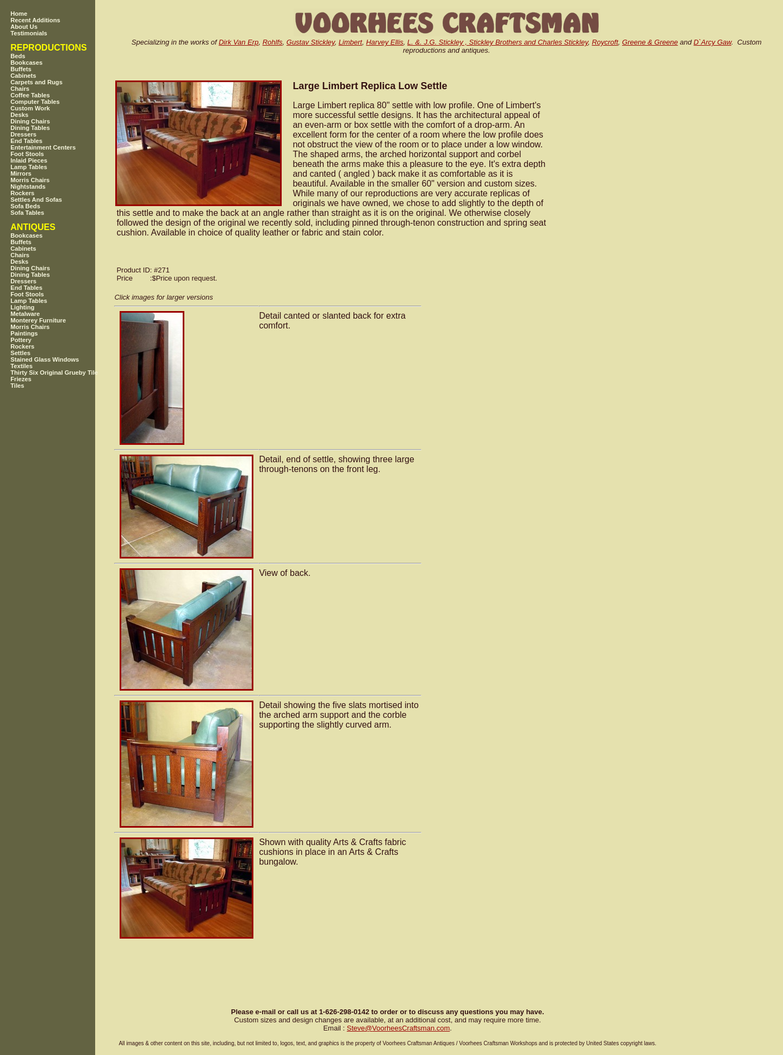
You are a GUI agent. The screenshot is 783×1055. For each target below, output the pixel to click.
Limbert (350, 42)
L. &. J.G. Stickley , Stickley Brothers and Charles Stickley (497, 42)
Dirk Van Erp (238, 42)
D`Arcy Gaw (712, 42)
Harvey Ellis (384, 42)
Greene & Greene (650, 42)
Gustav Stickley (311, 42)
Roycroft (605, 42)
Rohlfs (273, 42)
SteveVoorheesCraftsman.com (398, 1028)
